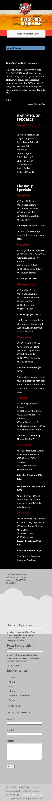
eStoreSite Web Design (31, 795)
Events (12, 686)
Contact (13, 700)
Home (12, 677)
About (12, 682)
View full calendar (36, 104)
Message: (12, 741)
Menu (12, 691)
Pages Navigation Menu (25, 34)
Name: (10, 719)
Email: (10, 730)
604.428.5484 (12, 583)
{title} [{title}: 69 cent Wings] (9, 100)
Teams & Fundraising (19, 695)
